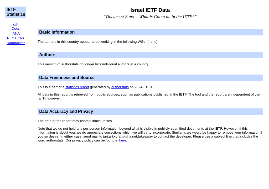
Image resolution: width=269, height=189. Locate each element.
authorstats (120, 87)
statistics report (77, 87)
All (15, 24)
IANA (16, 33)
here (122, 140)
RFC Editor (15, 38)
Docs (15, 28)
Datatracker (16, 43)
